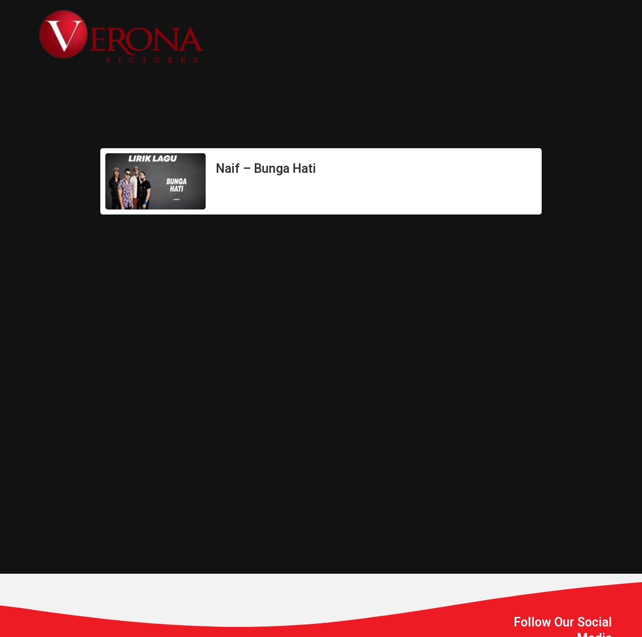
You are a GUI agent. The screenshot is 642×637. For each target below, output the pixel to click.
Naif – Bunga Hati (266, 168)
